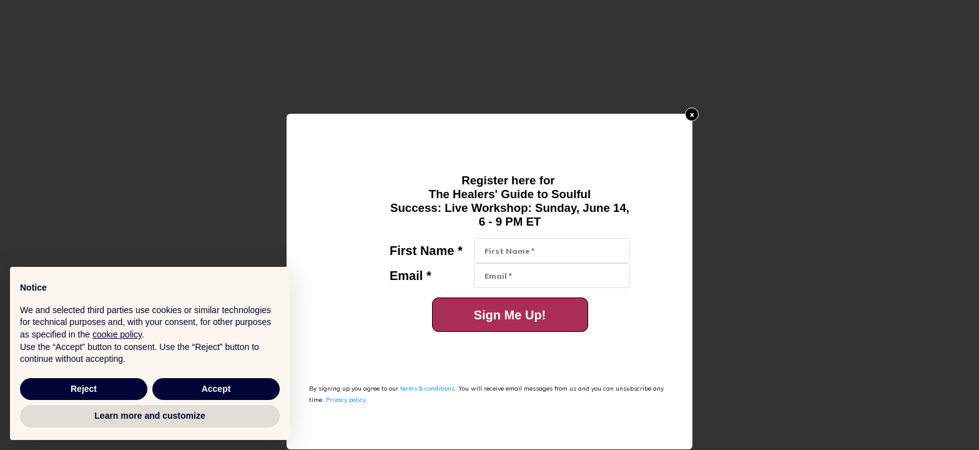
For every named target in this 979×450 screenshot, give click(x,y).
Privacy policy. (347, 400)
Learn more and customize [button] (149, 416)
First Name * (426, 251)
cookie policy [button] (117, 334)
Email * (410, 275)
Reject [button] (84, 389)
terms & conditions (427, 388)
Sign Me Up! (510, 315)
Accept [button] (216, 389)
